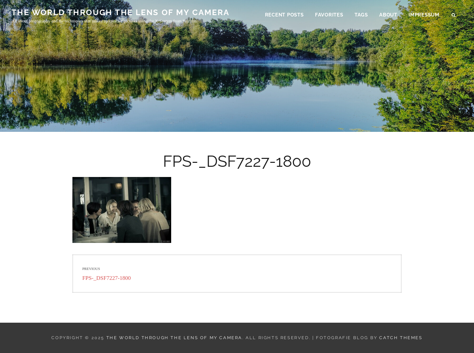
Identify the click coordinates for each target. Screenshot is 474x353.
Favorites (329, 15)
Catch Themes (400, 337)
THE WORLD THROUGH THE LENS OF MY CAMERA (121, 12)
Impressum (423, 15)
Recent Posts (284, 15)
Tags (361, 15)
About (388, 15)
